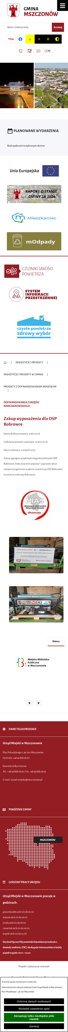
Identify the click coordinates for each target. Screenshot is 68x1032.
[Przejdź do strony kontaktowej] (20, 50)
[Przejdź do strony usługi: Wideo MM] (47, 50)
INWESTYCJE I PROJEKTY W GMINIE (23, 374)
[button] (62, 5)
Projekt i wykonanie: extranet (34, 966)
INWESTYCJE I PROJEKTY (29, 362)
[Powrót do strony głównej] (5, 362)
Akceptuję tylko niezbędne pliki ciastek (34, 1017)
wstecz (56, 641)
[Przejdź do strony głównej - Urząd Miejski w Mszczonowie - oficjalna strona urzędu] (34, 12)
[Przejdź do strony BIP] (10, 39)
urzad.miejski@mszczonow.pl (26, 779)
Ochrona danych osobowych (34, 1001)
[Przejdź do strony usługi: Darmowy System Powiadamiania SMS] (38, 50)
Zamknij (34, 1026)
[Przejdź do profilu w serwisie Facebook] (20, 39)
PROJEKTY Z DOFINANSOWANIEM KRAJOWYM (30, 386)
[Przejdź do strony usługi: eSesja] (29, 50)
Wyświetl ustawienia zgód (34, 1008)
